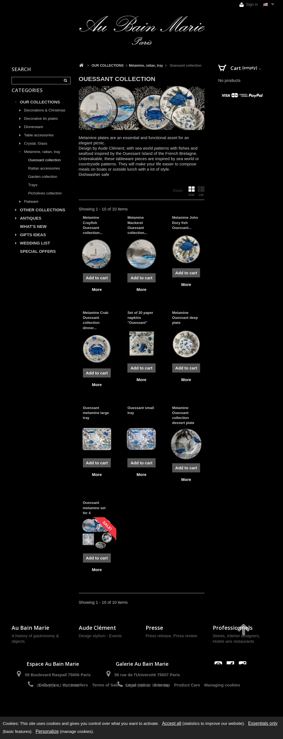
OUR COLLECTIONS (40, 108)
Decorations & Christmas (44, 117)
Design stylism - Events (100, 635)
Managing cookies (222, 704)
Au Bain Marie (30, 627)
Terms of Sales (106, 704)
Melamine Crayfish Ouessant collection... (93, 225)
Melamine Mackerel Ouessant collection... (137, 225)
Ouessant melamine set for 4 (94, 508)
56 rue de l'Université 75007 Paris (147, 674)
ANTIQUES (30, 224)
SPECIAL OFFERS (38, 257)
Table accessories (39, 141)
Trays (32, 191)
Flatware (31, 208)
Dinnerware (33, 133)
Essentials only (263, 723)
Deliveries (48, 704)
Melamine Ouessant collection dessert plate (183, 415)
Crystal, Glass (35, 150)
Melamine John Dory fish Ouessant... (185, 222)
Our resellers (75, 704)
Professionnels (233, 627)
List (201, 191)
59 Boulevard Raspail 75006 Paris (58, 674)
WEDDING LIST (35, 249)
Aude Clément (97, 627)
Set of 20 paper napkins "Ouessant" (140, 318)
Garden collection (42, 183)
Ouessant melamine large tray (96, 413)
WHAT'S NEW (33, 232)
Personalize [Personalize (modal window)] (47, 731)
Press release (158, 635)
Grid (191, 191)
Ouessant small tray (140, 410)
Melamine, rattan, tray (42, 158)
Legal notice (137, 704)
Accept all (171, 723)
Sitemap (162, 704)
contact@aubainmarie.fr (232, 677)
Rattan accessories (44, 175)
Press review (185, 635)
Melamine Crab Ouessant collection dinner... (95, 320)
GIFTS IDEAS (33, 241)
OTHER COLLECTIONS (42, 216)
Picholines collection (45, 199)
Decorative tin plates (41, 125)
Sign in (248, 4)
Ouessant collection (44, 166)
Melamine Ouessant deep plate (185, 318)
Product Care (187, 704)
